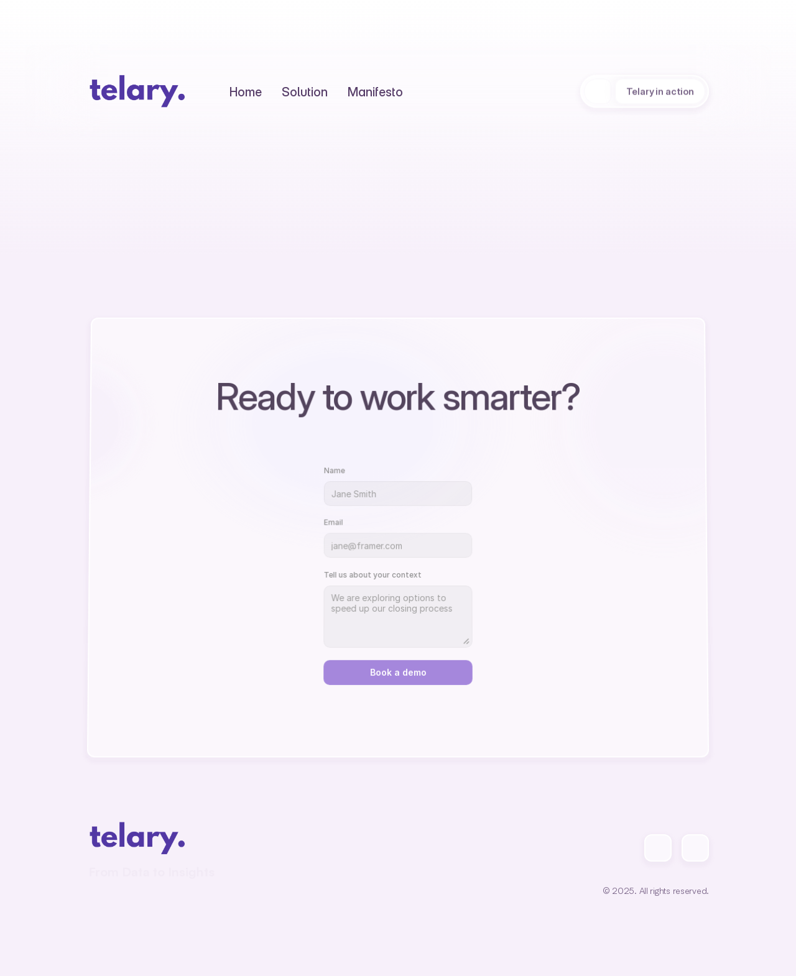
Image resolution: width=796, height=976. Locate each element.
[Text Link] (246, 92)
